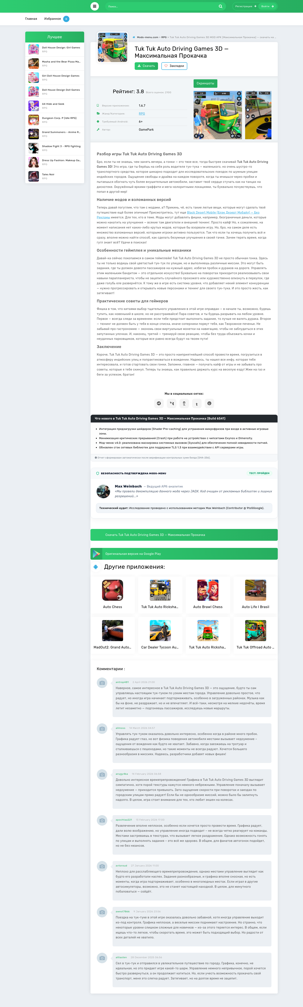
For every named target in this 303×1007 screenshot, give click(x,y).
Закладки (174, 66)
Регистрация (245, 6)
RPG (142, 114)
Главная (31, 19)
